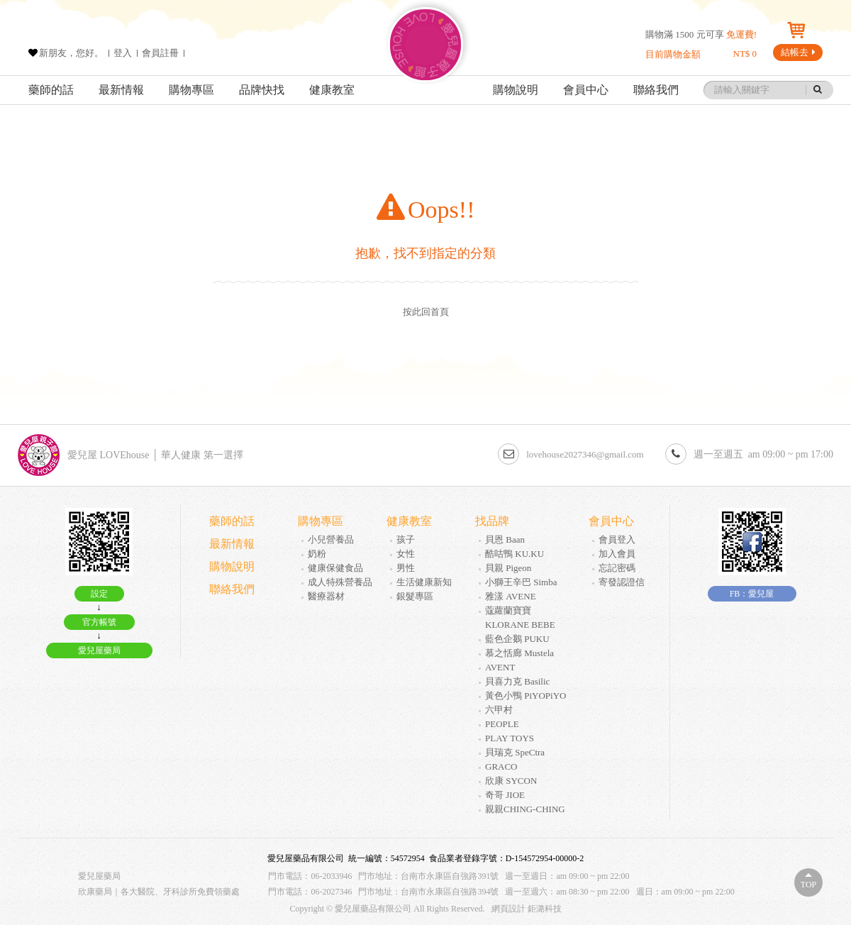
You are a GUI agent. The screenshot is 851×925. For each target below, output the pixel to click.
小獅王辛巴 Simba (521, 582)
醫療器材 (326, 596)
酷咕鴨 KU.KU (514, 553)
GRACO (501, 766)
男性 (405, 568)
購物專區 (191, 90)
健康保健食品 (335, 568)
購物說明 (515, 90)
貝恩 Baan (505, 539)
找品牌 (492, 521)
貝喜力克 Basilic (517, 681)
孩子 (405, 539)
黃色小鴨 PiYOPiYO (526, 695)
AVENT (500, 667)
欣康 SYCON (511, 780)
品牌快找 (261, 90)
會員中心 (585, 90)
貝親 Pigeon (508, 568)
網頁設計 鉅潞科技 (526, 909)
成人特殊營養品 (340, 582)
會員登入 (617, 539)
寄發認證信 (622, 582)
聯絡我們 (656, 90)
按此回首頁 (426, 311)
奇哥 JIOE (505, 795)
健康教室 (332, 90)
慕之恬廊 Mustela (519, 653)
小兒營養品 (331, 539)
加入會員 (617, 553)
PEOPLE (502, 724)
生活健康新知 (424, 582)
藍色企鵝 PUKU (517, 638)
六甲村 (499, 709)
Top (808, 885)
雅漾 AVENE (510, 596)
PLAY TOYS (509, 738)
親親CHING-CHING (525, 809)
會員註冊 (160, 53)
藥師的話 (51, 90)
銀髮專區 (414, 596)
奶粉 (317, 553)
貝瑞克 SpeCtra (515, 752)
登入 (122, 53)
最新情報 (121, 90)
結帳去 (798, 52)
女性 (405, 553)
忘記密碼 (617, 568)
